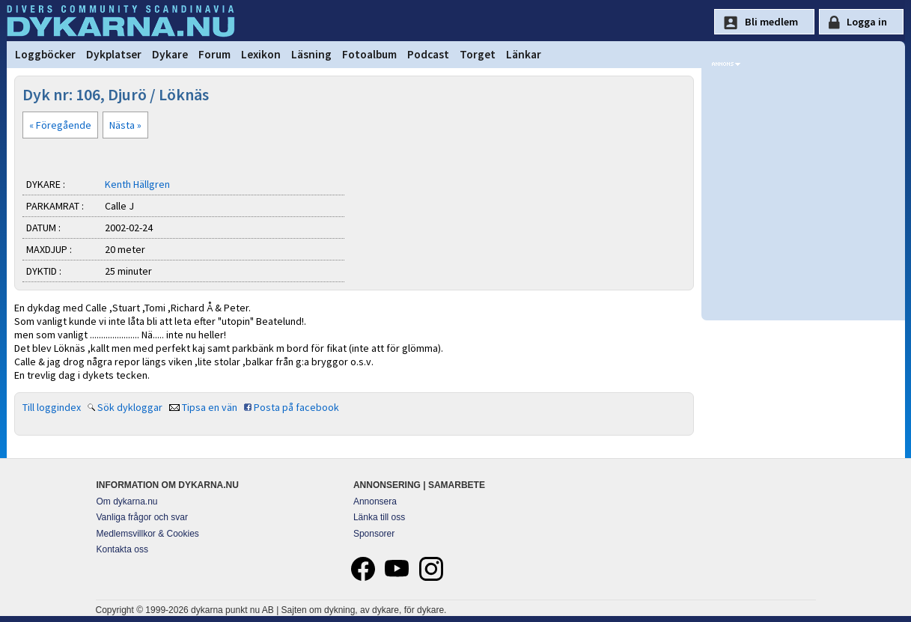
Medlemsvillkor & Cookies (148, 533)
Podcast (428, 54)
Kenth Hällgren (137, 184)
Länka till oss (379, 517)
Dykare (170, 54)
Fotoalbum (369, 54)
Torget (478, 54)
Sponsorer (373, 533)
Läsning (311, 54)
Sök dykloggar (129, 407)
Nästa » (125, 125)
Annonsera (375, 501)
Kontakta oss (122, 549)
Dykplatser (113, 54)
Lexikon (261, 54)
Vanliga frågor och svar (143, 517)
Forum (214, 54)
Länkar (523, 54)
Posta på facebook (296, 407)
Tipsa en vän (209, 407)
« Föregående (60, 125)
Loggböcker (45, 54)
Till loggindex (51, 407)
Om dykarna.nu (127, 501)
